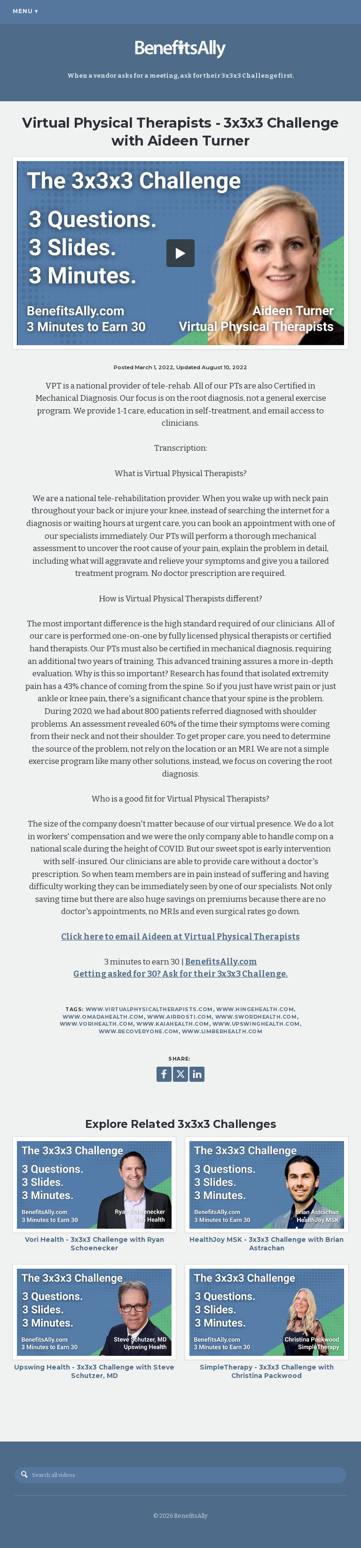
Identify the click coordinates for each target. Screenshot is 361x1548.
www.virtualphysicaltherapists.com (149, 1009)
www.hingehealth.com (255, 1009)
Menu (25, 11)
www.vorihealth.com (96, 1024)
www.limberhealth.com (222, 1032)
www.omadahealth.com (103, 1017)
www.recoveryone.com (139, 1032)
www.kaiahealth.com (172, 1024)
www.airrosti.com (179, 1017)
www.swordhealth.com (256, 1017)
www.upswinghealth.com (256, 1024)
